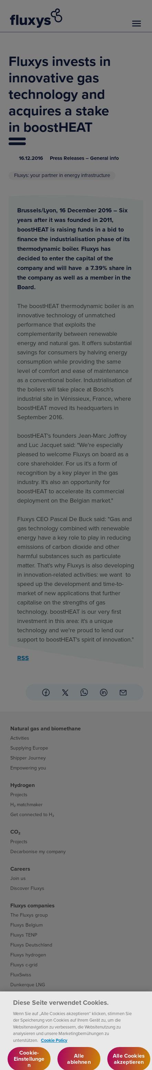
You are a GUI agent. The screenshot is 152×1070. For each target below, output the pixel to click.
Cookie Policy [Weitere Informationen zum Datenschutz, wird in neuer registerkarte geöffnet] (54, 1046)
